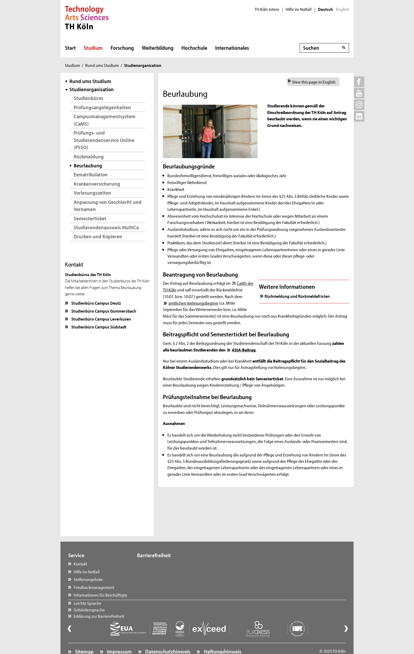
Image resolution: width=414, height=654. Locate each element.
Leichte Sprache (156, 563)
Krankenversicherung (97, 183)
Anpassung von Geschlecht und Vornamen (108, 206)
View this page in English (314, 82)
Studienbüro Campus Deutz (95, 303)
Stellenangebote (88, 579)
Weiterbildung (157, 47)
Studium (93, 47)
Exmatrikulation (91, 174)
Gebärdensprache (157, 571)
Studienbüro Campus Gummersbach (103, 311)
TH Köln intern (267, 9)
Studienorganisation (91, 89)
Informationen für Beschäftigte (100, 595)
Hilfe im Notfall (299, 9)
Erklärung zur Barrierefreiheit (167, 579)
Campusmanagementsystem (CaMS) (104, 120)
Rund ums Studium (102, 65)
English (342, 9)
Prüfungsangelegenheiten (102, 107)
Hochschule (194, 47)
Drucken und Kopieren (98, 236)
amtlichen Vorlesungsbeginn (193, 303)
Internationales (232, 47)
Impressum (119, 637)
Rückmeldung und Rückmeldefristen (297, 296)
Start (70, 47)
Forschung (122, 47)
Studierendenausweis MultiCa (106, 227)
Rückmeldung (89, 156)
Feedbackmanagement (94, 587)
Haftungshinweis (222, 637)
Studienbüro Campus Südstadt (98, 327)
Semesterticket (90, 218)
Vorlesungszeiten (92, 192)
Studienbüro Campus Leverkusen (100, 319)
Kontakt (80, 563)
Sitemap (83, 637)
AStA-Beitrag (244, 350)
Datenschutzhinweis (167, 637)
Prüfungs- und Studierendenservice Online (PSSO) (104, 139)
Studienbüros (88, 98)
